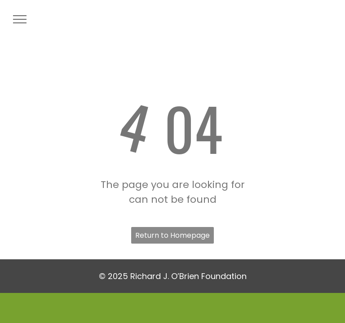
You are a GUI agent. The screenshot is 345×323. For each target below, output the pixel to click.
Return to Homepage (172, 235)
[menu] (19, 19)
